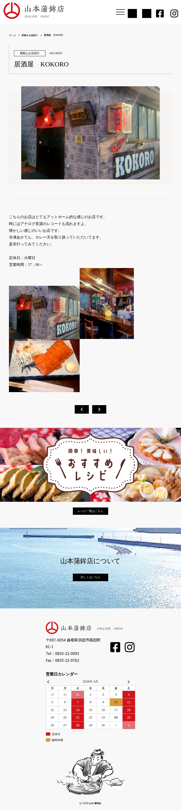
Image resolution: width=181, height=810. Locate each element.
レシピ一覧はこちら (90, 511)
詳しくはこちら (90, 577)
